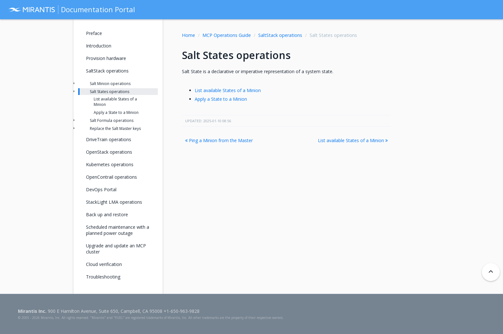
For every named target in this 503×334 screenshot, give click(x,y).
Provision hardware (106, 58)
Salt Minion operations (110, 83)
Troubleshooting (103, 277)
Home (188, 35)
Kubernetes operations (109, 164)
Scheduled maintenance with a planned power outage (117, 230)
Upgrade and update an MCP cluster (116, 249)
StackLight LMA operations (114, 202)
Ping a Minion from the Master (219, 140)
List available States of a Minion (228, 90)
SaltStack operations (280, 35)
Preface (94, 33)
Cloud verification (104, 264)
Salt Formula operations (111, 120)
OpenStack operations (109, 152)
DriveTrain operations (108, 139)
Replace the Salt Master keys (115, 128)
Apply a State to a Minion (221, 99)
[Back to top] (491, 272)
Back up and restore (107, 214)
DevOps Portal (101, 189)
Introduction (98, 46)
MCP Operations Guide (226, 35)
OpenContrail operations (111, 177)
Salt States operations (109, 91)
